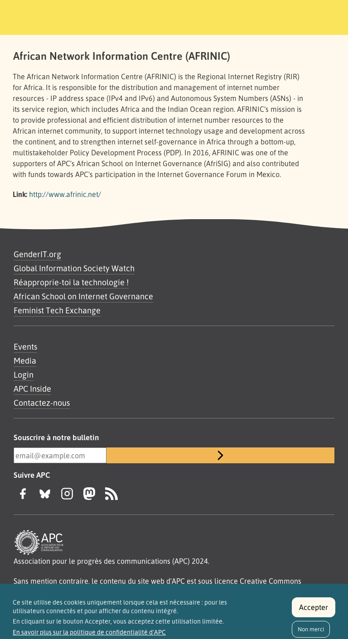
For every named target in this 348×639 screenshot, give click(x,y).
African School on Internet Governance (83, 296)
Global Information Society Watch (74, 268)
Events (25, 346)
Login (24, 375)
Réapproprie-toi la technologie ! (71, 282)
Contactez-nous (42, 403)
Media (25, 360)
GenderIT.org (37, 254)
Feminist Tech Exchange (57, 310)
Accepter (313, 610)
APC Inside (32, 389)
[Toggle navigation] (317, 16)
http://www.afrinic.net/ (65, 194)
